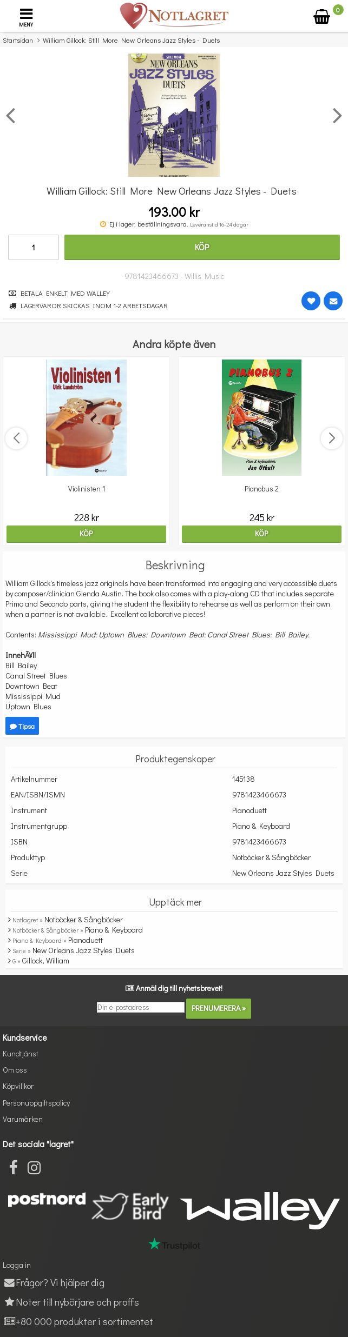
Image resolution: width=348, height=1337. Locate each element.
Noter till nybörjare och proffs (71, 1301)
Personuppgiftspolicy (36, 1102)
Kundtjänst (20, 1053)
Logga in (17, 1265)
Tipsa (22, 725)
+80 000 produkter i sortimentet (78, 1321)
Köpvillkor (18, 1086)
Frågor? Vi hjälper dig (53, 1282)
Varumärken (23, 1119)
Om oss (15, 1070)
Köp (202, 246)
